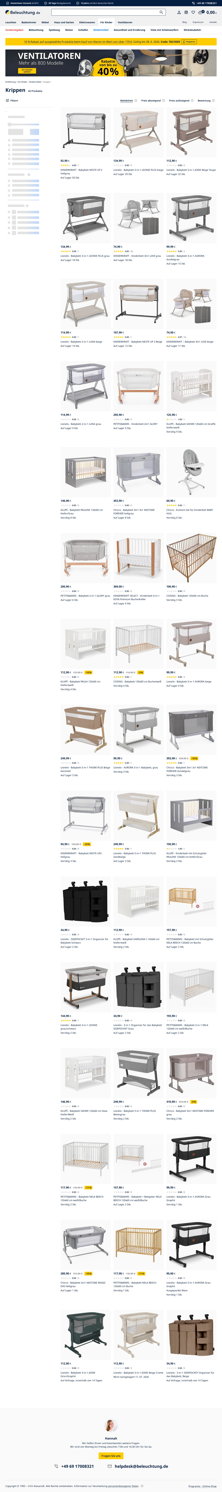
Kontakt (213, 22)
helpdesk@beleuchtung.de (141, 1466)
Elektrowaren (87, 22)
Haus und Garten (64, 22)
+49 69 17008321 (207, 3)
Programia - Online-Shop (203, 1486)
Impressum (198, 22)
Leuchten (10, 22)
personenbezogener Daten (123, 1486)
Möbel (45, 22)
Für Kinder (106, 22)
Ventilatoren (125, 22)
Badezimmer (29, 22)
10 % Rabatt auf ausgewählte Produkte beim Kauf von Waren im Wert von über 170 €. (78, 42)
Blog (184, 22)
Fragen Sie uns (111, 1456)
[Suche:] (108, 12)
